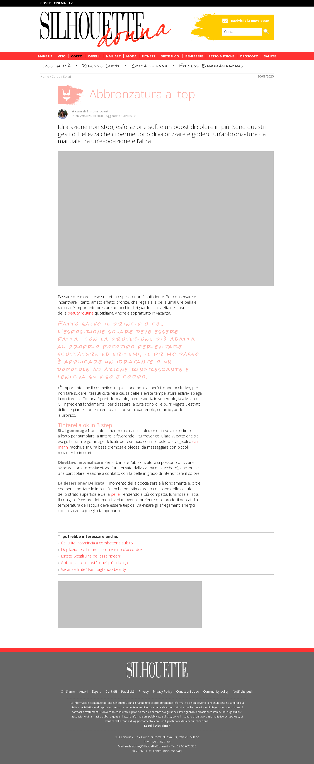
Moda (131, 56)
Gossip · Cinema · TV (56, 3)
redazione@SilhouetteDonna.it (146, 746)
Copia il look (150, 66)
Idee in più (57, 66)
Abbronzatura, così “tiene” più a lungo (94, 562)
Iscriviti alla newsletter (250, 21)
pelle (115, 494)
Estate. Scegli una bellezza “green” (91, 556)
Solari (67, 76)
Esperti (96, 691)
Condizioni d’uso (187, 691)
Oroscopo (249, 56)
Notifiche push (243, 691)
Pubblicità (128, 691)
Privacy (144, 691)
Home (44, 76)
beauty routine (80, 313)
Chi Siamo (68, 691)
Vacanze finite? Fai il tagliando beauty (93, 569)
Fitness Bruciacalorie (211, 66)
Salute (270, 56)
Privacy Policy (162, 691)
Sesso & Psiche (221, 56)
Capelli (94, 56)
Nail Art (113, 56)
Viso (62, 56)
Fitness (148, 56)
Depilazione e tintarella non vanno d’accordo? (101, 549)
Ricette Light (101, 66)
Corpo (76, 56)
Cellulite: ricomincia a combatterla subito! (97, 542)
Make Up (45, 56)
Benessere (194, 56)
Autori (83, 691)
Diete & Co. (170, 56)
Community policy (216, 691)
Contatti (111, 691)
